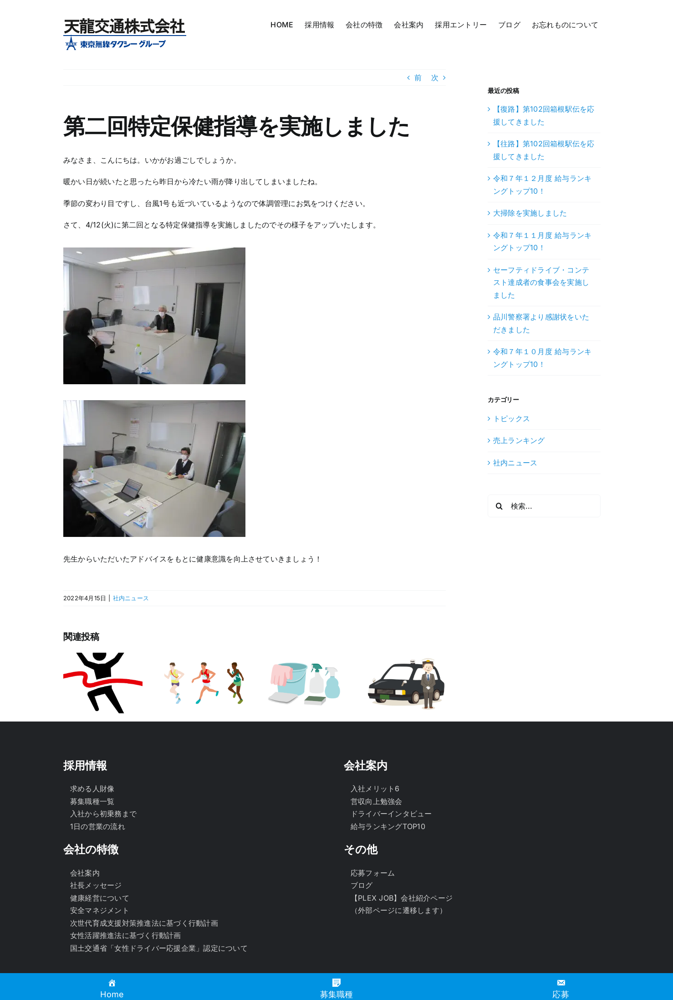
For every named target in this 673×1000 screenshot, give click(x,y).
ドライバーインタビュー (391, 793)
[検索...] (544, 506)
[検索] (499, 506)
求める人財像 (92, 768)
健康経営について (99, 876)
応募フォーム (373, 851)
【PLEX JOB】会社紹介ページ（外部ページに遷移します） (402, 883)
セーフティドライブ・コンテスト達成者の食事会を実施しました (541, 282)
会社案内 (85, 851)
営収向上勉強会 (377, 780)
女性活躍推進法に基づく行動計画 (125, 914)
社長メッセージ (96, 864)
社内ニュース (131, 598)
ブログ (362, 864)
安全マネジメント (99, 889)
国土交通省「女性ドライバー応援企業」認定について (159, 927)
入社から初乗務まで (103, 793)
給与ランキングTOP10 (388, 805)
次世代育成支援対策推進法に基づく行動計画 (144, 902)
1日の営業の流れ (97, 805)
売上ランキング (519, 440)
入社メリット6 (375, 768)
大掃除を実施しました (530, 212)
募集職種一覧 (92, 780)
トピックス (511, 418)
